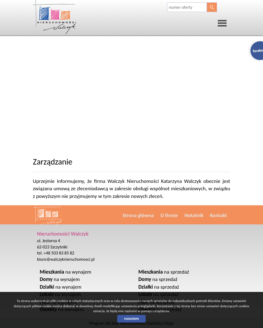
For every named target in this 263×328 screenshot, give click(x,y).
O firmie (169, 215)
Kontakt (218, 215)
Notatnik (193, 215)
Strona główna (138, 215)
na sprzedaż (163, 272)
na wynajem (65, 272)
